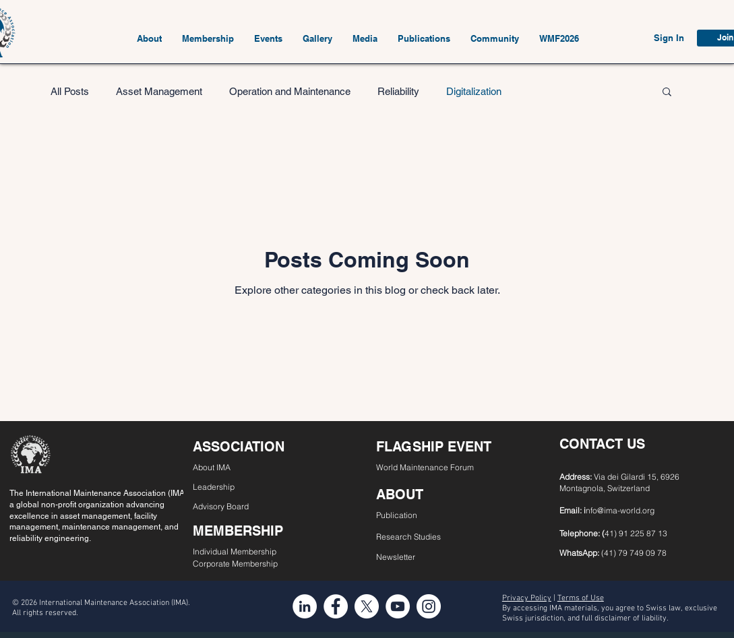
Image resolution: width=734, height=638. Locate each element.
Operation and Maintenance (289, 91)
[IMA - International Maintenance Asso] (305, 606)
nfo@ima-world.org (620, 510)
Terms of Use (580, 598)
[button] (149, 38)
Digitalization (473, 91)
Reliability (398, 91)
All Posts (70, 91)
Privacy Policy (526, 598)
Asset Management (159, 91)
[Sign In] (669, 38)
